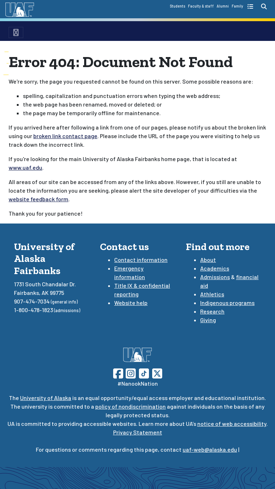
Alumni (223, 6)
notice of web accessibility (231, 423)
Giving (208, 319)
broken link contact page (65, 135)
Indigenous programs (227, 302)
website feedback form (38, 199)
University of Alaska (45, 397)
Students (177, 6)
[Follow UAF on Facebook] (118, 372)
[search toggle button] (264, 6)
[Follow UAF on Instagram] (130, 372)
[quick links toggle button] (251, 6)
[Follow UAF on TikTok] (144, 372)
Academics (214, 268)
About (208, 259)
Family (237, 6)
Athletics (212, 294)
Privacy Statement (137, 432)
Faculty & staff (201, 6)
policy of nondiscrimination (130, 406)
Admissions (215, 276)
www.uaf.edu (25, 167)
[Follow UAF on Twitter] (157, 372)
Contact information (141, 259)
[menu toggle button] (16, 32)
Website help (131, 302)
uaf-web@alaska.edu (210, 449)
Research (212, 311)
